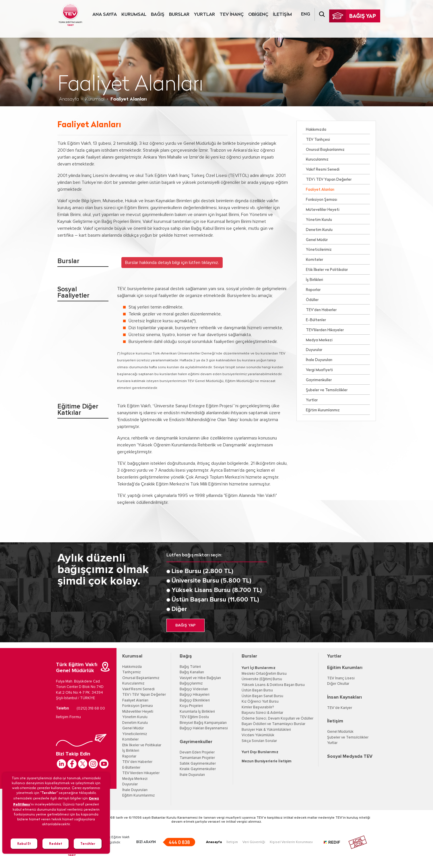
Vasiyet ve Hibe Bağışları (200, 678)
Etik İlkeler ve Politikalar (327, 270)
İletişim (335, 721)
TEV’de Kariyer (339, 708)
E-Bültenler (316, 320)
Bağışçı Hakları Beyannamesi (204, 728)
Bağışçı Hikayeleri (194, 695)
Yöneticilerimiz (319, 250)
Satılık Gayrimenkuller (198, 764)
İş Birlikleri (314, 280)
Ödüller (312, 300)
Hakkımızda (316, 130)
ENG (305, 14)
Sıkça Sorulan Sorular (259, 741)
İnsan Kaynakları (344, 697)
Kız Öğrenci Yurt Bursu (260, 701)
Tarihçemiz (131, 672)
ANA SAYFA (104, 14)
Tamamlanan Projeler (197, 758)
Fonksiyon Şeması (321, 200)
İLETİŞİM (282, 14)
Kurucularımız (317, 159)
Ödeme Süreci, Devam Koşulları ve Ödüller (277, 718)
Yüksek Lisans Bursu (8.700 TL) (217, 590)
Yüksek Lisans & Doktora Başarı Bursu (273, 685)
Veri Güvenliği (253, 842)
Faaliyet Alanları (320, 190)
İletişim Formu (68, 717)
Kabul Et (24, 843)
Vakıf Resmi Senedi (322, 169)
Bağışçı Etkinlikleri (195, 700)
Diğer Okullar (338, 684)
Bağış (186, 656)
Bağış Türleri (190, 667)
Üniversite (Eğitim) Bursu (262, 679)
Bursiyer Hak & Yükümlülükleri (266, 730)
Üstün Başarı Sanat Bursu (262, 696)
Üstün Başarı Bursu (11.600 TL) (215, 600)
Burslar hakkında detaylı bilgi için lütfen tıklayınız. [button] (172, 262)
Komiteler (314, 260)
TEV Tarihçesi (318, 140)
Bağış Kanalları (192, 672)
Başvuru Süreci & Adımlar (262, 713)
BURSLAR (179, 14)
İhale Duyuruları (319, 360)
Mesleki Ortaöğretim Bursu (264, 674)
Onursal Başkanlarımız (325, 150)
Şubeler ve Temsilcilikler (326, 390)
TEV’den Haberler (321, 310)
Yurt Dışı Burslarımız (260, 752)
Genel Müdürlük (340, 732)
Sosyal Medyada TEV (349, 756)
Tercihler (87, 843)
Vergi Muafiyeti (319, 370)
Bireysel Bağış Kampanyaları (203, 723)
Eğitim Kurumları (344, 667)
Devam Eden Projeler (197, 752)
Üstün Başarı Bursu (257, 690)
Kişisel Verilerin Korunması (291, 842)
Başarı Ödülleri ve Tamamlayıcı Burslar (273, 724)
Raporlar (313, 290)
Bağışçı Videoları (194, 689)
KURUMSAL (133, 14)
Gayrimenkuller (319, 380)
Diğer (179, 609)
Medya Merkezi (319, 340)
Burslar (249, 656)
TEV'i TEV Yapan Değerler (144, 695)
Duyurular (314, 350)
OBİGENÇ (258, 14)
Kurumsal (94, 99)
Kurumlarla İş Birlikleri (197, 712)
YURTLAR (204, 14)
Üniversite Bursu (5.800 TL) (211, 581)
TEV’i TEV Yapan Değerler (329, 180)
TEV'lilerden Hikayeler (325, 330)
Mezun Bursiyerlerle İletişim (267, 761)
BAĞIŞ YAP (185, 625)
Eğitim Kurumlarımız (323, 410)
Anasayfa (69, 99)
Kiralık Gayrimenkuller (198, 769)
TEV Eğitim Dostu (194, 717)
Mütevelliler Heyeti (322, 210)
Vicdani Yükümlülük (258, 735)
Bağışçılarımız (191, 683)
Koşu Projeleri (191, 706)
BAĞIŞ (157, 14)
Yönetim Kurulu (319, 220)
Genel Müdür (317, 240)
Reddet (55, 843)
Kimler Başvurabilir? (258, 707)
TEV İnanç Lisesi (341, 678)
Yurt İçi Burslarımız (258, 668)
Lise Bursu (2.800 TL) (202, 571)
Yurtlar (312, 400)
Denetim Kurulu (319, 230)
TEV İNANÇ (232, 14)
